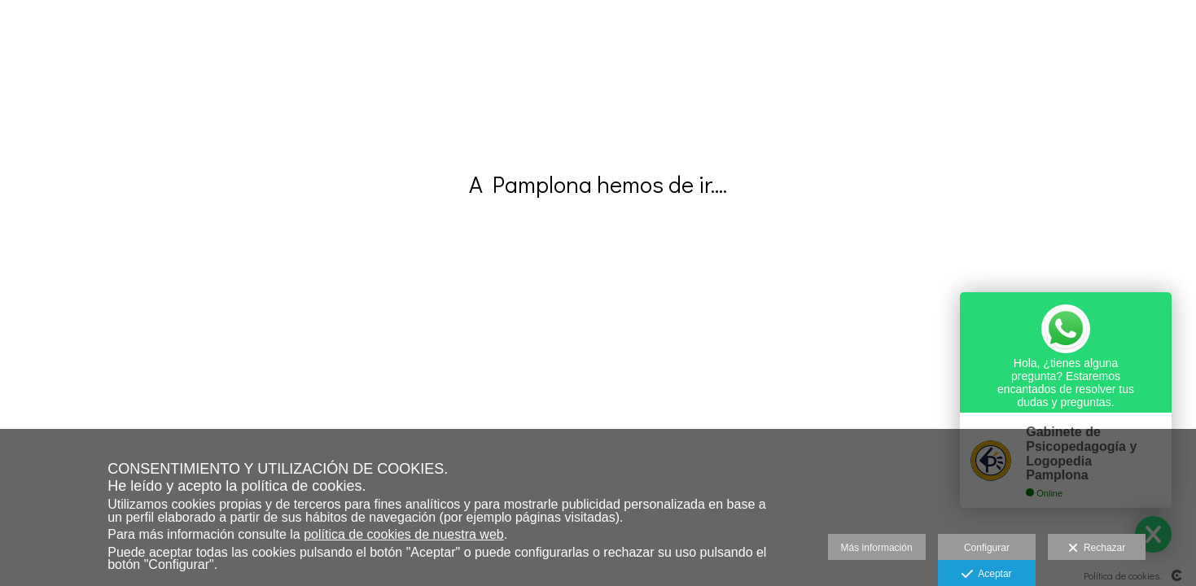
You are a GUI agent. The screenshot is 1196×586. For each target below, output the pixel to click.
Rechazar (1096, 548)
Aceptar (986, 574)
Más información (877, 547)
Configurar (987, 547)
